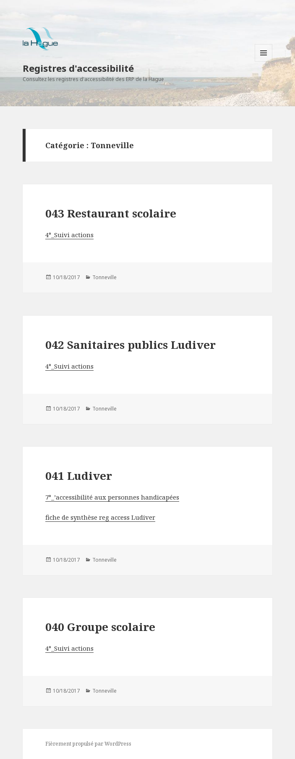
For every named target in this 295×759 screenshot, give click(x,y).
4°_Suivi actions (69, 234)
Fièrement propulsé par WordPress (88, 743)
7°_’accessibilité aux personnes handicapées (112, 497)
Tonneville (104, 277)
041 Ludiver (78, 475)
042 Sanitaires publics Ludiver (130, 344)
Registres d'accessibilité (78, 68)
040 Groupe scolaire (100, 626)
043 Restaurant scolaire (110, 213)
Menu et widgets (263, 61)
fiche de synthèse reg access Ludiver (100, 517)
